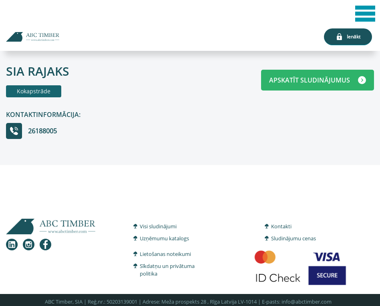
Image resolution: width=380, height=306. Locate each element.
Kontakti (281, 226)
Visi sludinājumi (158, 226)
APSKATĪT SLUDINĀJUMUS (317, 80)
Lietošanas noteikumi (165, 254)
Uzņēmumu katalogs (164, 238)
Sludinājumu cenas (293, 238)
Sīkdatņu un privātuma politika (167, 270)
